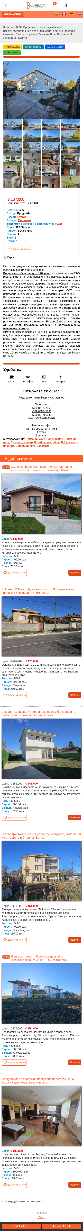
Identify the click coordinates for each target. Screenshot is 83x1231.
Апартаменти (12, 14)
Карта (8, 257)
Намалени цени (55, 47)
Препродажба (13, 47)
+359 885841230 (41, 411)
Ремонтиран (12, 53)
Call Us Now (21, 1226)
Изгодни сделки (33, 47)
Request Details (62, 1226)
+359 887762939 (41, 414)
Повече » (75, 572)
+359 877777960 (41, 408)
